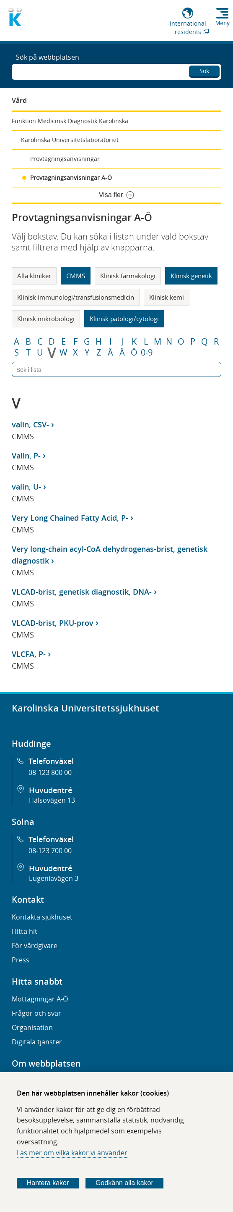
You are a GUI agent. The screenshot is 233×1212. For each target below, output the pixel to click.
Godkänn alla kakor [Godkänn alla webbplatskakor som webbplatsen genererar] (124, 1182)
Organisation (32, 1027)
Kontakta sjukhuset (42, 917)
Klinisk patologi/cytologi (124, 318)
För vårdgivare (34, 945)
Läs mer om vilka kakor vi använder (72, 1152)
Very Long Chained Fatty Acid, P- (70, 518)
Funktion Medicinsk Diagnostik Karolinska (70, 121)
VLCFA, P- (29, 654)
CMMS (75, 275)
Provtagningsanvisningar (65, 159)
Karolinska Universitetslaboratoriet (70, 140)
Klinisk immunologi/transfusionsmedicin (75, 297)
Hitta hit (24, 931)
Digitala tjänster (37, 1041)
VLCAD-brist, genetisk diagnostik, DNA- (82, 592)
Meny (222, 23)
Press (20, 959)
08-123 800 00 (50, 772)
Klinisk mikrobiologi (46, 318)
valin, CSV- (30, 424)
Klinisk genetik (191, 275)
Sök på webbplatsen (47, 57)
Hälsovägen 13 (52, 800)
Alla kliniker (34, 275)
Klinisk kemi (166, 297)
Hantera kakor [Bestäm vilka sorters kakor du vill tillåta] (48, 1182)
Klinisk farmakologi (127, 275)
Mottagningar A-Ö (40, 999)
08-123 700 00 (50, 850)
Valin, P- (26, 456)
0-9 (147, 353)
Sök (204, 71)
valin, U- (26, 487)
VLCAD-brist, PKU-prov (52, 623)
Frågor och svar (36, 1013)
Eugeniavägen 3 (53, 878)
